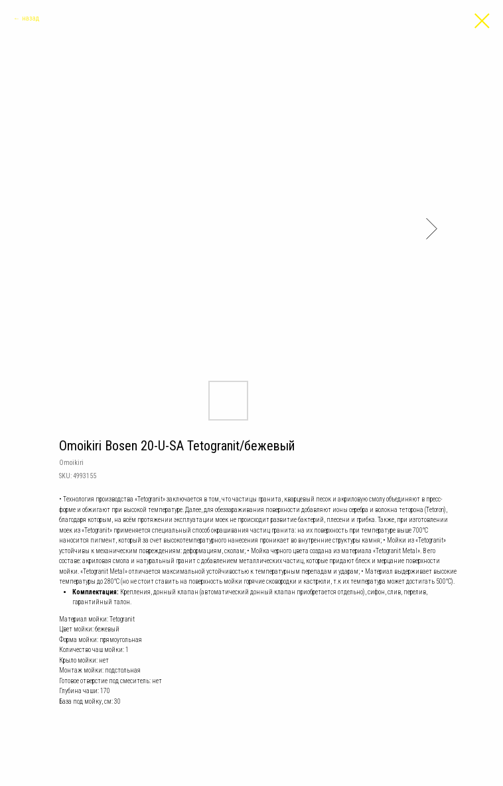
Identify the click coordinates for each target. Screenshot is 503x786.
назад (30, 18)
